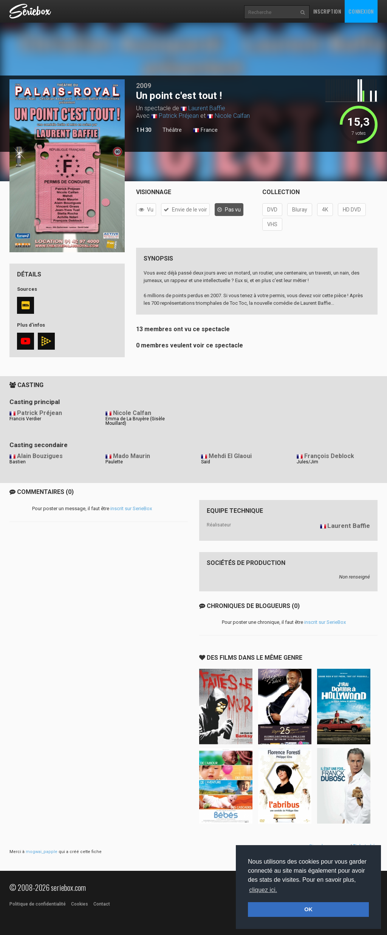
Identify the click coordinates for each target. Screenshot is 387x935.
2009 (143, 85)
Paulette (114, 461)
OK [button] (308, 909)
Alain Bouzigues (40, 456)
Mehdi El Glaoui (230, 456)
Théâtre (172, 130)
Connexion (360, 11)
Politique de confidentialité (37, 904)
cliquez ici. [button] (263, 890)
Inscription (327, 11)
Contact (101, 904)
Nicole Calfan (232, 115)
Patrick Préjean (179, 115)
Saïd (205, 461)
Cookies (79, 904)
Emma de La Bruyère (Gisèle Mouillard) (135, 421)
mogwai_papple (41, 851)
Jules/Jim (307, 461)
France (205, 130)
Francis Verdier (25, 418)
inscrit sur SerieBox (131, 508)
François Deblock (329, 456)
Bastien (17, 461)
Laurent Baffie (206, 108)
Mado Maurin (131, 456)
